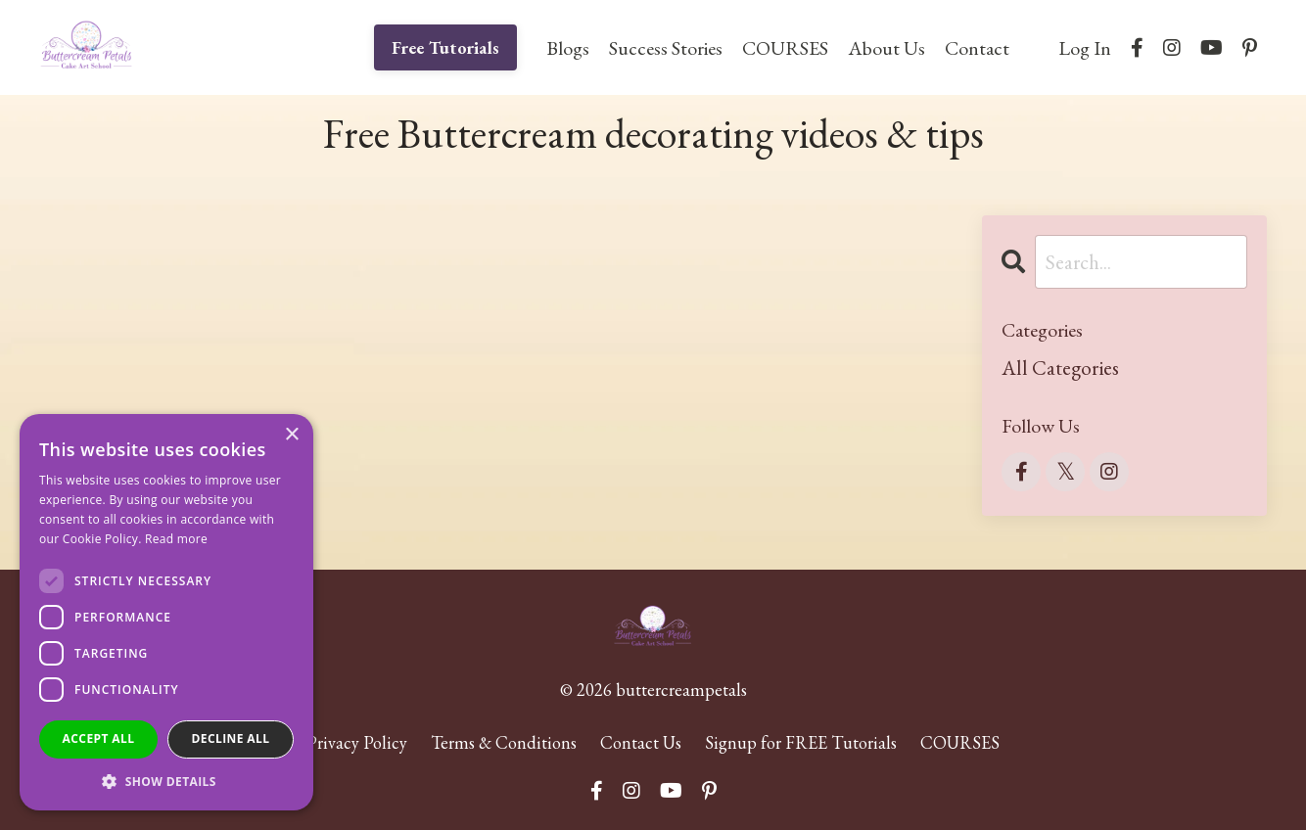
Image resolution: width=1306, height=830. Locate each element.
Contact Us (640, 742)
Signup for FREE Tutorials (801, 742)
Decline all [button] (231, 738)
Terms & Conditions (504, 742)
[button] (166, 781)
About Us (886, 48)
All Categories (1060, 367)
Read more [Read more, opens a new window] (176, 538)
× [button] (291, 435)
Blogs (567, 48)
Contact (977, 48)
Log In (1084, 48)
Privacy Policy (356, 742)
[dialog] (166, 612)
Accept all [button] (99, 738)
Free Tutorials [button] (446, 47)
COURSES (785, 48)
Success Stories (666, 48)
